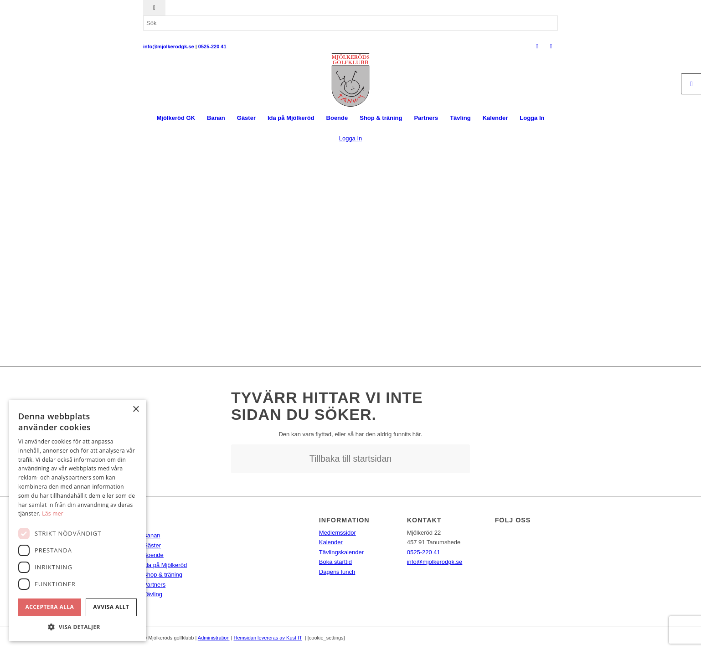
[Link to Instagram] (551, 46)
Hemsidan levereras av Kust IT (268, 637)
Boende (153, 555)
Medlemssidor (337, 532)
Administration (214, 637)
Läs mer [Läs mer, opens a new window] (52, 513)
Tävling (152, 594)
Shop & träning (162, 574)
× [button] (135, 409)
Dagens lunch (337, 571)
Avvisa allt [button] (111, 607)
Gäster (152, 545)
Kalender (331, 542)
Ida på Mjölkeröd (165, 565)
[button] (77, 627)
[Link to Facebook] (537, 46)
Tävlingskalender (341, 552)
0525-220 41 (423, 552)
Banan (151, 535)
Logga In (532, 117)
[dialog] (77, 520)
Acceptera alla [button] (50, 607)
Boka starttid (335, 561)
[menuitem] (176, 118)
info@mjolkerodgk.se (435, 561)
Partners (154, 584)
